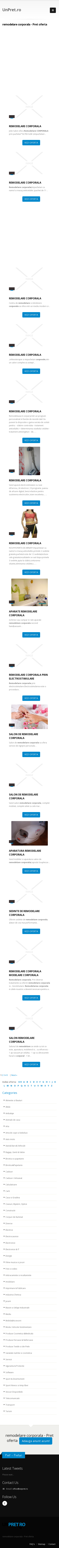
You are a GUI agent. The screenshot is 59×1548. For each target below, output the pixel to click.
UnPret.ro (11, 9)
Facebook (4, 1503)
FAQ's (32, 1544)
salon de (23, 796)
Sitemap (41, 1544)
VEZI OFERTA (31, 142)
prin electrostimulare (28, 676)
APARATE (23, 613)
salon (21, 1039)
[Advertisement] (29, 62)
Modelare (25, 973)
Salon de (23, 736)
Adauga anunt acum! (36, 1441)
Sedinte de (24, 913)
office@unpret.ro (20, 1489)
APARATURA (25, 852)
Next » (14, 1075)
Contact (51, 1544)
